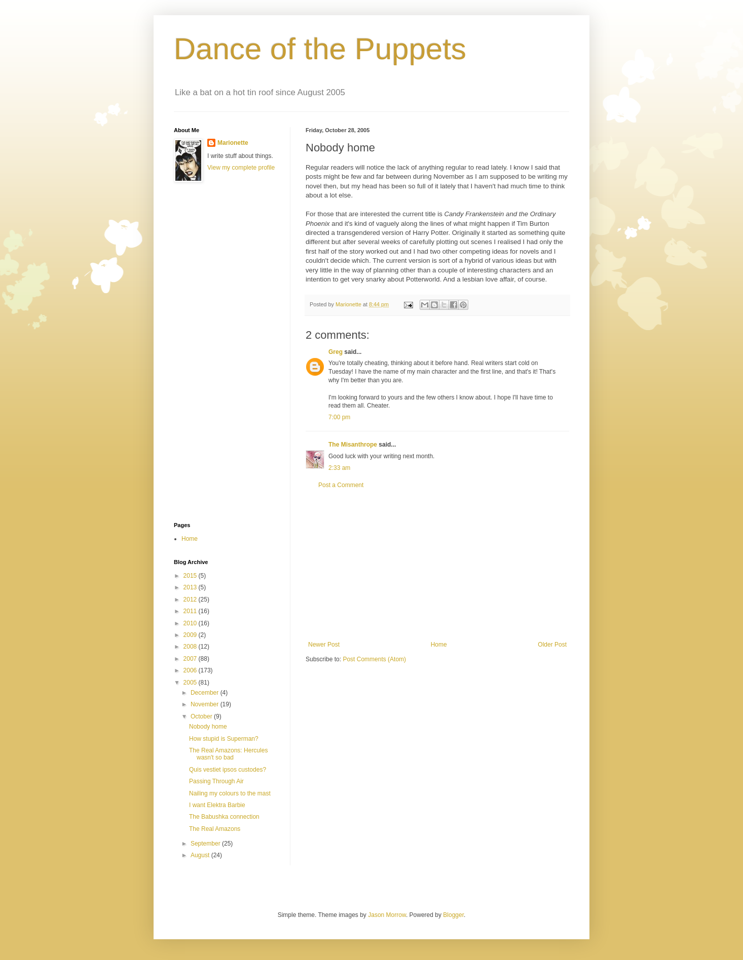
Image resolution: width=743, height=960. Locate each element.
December (205, 692)
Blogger (453, 914)
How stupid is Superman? (223, 738)
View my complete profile (241, 167)
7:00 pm (339, 417)
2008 (191, 646)
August (201, 855)
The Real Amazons (214, 828)
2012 (191, 599)
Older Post (552, 644)
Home (439, 644)
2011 (191, 611)
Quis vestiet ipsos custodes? (227, 769)
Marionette (232, 142)
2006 (191, 670)
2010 (191, 623)
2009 (191, 634)
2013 (191, 587)
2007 (191, 658)
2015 (191, 575)
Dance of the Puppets (320, 49)
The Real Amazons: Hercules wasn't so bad (228, 754)
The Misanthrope (352, 444)
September (206, 843)
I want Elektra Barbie (217, 805)
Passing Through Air (216, 781)
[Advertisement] (437, 565)
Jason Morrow (387, 914)
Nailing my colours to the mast (230, 793)
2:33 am (339, 467)
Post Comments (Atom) (374, 659)
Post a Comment (340, 485)
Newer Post (324, 644)
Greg (335, 351)
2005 (191, 682)
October (202, 716)
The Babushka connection (224, 816)
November (205, 704)
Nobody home (208, 726)
